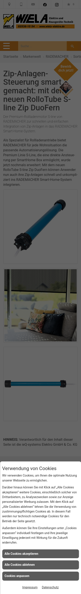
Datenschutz (50, 587)
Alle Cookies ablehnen (20, 564)
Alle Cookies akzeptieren (21, 553)
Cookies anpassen (17, 576)
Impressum (29, 587)
